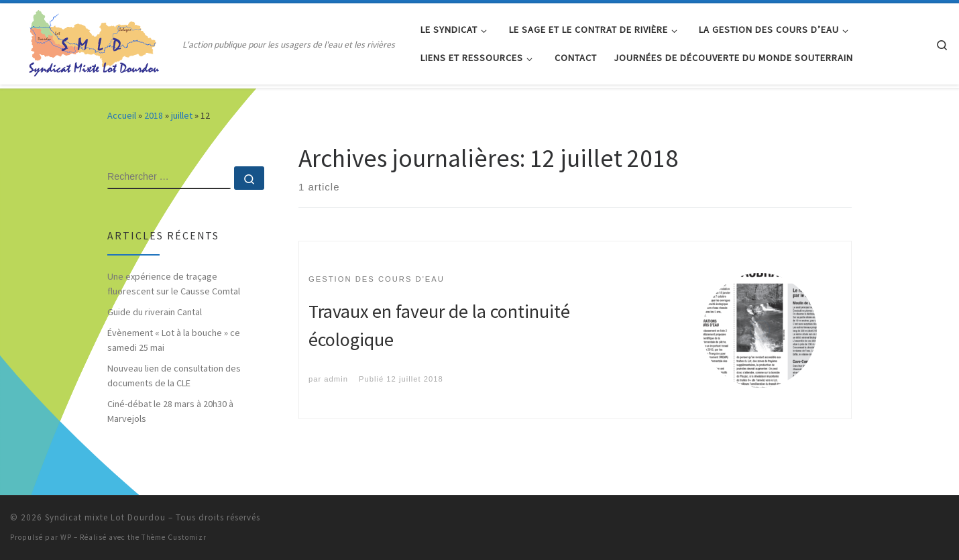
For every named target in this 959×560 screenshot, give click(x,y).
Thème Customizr (174, 537)
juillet (181, 115)
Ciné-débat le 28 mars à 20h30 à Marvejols (170, 411)
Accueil (121, 115)
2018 (153, 115)
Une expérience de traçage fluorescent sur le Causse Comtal (173, 283)
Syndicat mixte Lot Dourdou (105, 517)
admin (336, 379)
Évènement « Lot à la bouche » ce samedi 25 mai (173, 340)
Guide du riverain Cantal (154, 312)
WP (66, 537)
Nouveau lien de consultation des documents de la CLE (174, 375)
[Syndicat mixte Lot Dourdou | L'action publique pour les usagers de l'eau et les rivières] (94, 41)
